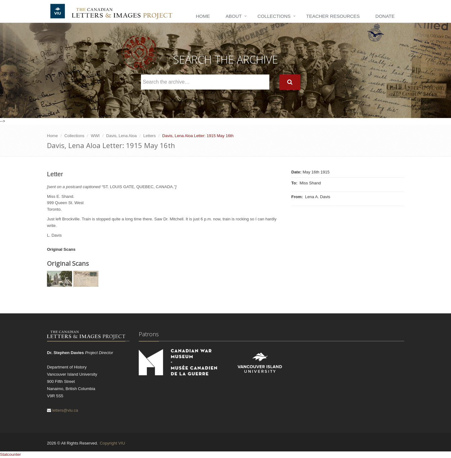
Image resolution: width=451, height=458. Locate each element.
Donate (385, 16)
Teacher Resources (333, 16)
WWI (95, 135)
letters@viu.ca (65, 410)
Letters (149, 135)
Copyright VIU (112, 443)
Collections (274, 16)
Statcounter (10, 454)
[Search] (289, 82)
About (234, 16)
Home (203, 16)
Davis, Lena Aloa (121, 135)
